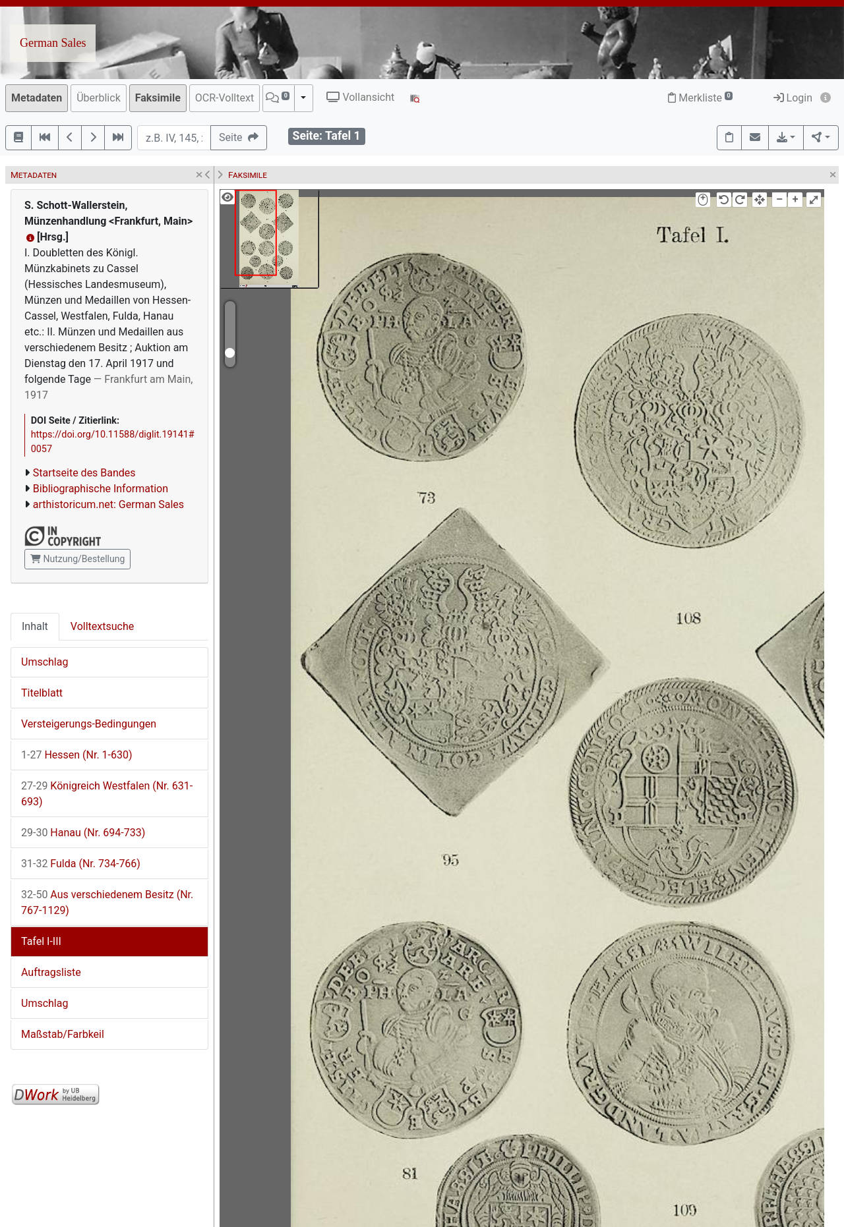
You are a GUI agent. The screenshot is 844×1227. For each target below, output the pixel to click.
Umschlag (44, 662)
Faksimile (158, 98)
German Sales (53, 42)
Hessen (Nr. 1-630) (77, 755)
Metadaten (36, 98)
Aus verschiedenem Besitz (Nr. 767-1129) (107, 902)
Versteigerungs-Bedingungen (88, 724)
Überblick (98, 98)
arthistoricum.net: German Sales (108, 504)
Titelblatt (42, 693)
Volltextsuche (102, 626)
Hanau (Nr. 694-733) (83, 832)
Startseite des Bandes (84, 473)
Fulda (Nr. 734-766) (80, 863)
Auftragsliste (51, 972)
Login (792, 98)
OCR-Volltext (224, 98)
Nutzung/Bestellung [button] (77, 559)
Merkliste (700, 98)
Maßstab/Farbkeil (62, 1034)
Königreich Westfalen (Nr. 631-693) (107, 794)
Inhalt (35, 626)
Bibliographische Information (100, 488)
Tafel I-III (41, 941)
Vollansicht (360, 97)
